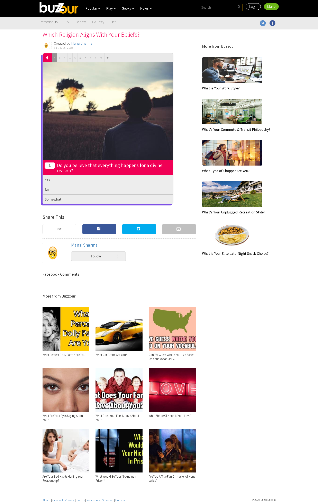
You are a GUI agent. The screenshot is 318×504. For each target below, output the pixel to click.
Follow (106, 256)
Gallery (98, 21)
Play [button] (111, 8)
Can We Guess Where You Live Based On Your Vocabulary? (171, 357)
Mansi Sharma (81, 43)
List (113, 21)
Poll (67, 21)
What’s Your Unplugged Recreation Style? (233, 212)
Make (271, 6)
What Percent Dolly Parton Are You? (65, 355)
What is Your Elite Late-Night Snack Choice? (235, 253)
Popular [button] (92, 8)
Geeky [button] (128, 8)
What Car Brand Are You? (111, 355)
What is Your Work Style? (220, 88)
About (47, 500)
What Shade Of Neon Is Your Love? (170, 416)
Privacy (69, 500)
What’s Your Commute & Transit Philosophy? (236, 129)
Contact (57, 500)
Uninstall (121, 500)
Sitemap (107, 500)
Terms (80, 500)
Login (253, 6)
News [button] (146, 8)
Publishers (93, 500)
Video (81, 21)
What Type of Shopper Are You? (225, 170)
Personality (48, 21)
